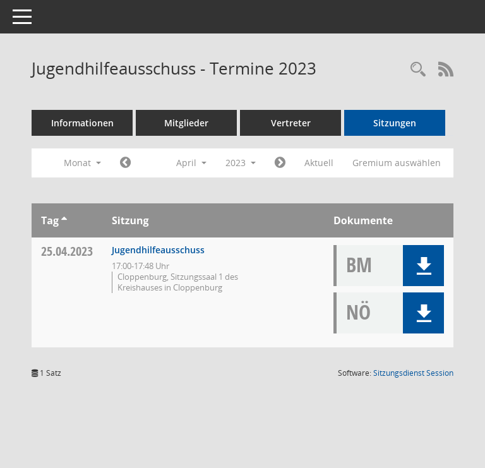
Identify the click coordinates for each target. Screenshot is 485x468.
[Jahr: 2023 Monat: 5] (280, 163)
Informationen (82, 123)
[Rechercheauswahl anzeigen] (418, 69)
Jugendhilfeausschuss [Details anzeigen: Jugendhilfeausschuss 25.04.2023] (158, 250)
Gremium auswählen (396, 163)
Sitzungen (394, 123)
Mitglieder (186, 123)
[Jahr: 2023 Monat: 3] (125, 163)
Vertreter (291, 123)
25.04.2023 (67, 251)
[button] (423, 265)
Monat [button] (82, 163)
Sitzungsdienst (413, 373)
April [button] (191, 163)
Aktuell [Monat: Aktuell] (318, 163)
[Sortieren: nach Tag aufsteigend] (64, 220)
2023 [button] (240, 163)
